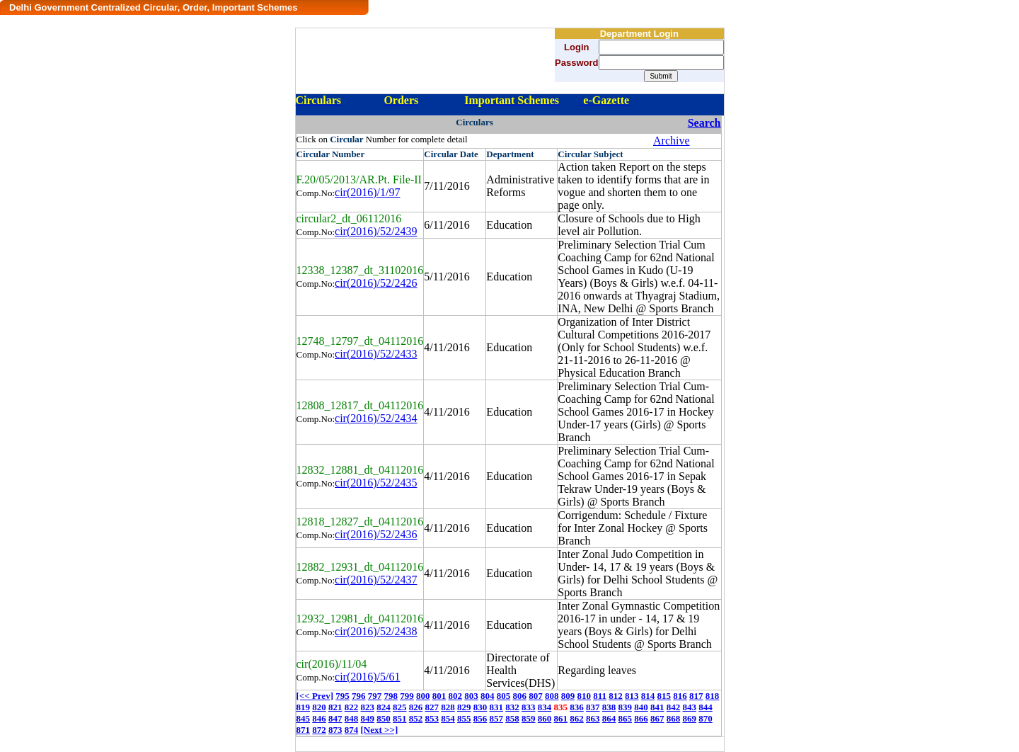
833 (529, 707)
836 (577, 707)
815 (664, 695)
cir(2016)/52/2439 (376, 231)
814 (648, 695)
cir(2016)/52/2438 (376, 631)
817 (696, 695)
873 (335, 729)
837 (593, 707)
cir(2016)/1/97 (367, 192)
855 (464, 718)
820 (319, 707)
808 (552, 695)
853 (432, 718)
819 (304, 707)
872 (319, 729)
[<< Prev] (315, 695)
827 (432, 707)
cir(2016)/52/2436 (376, 534)
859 (529, 718)
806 (519, 695)
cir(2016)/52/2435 (376, 483)
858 (512, 718)
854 (448, 718)
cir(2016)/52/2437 (376, 580)
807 (536, 695)
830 (480, 707)
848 (352, 718)
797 (375, 695)
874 (352, 729)
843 (690, 707)
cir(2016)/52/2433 (376, 354)
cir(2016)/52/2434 (376, 418)
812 (616, 695)
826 (416, 707)
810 (584, 695)
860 (545, 718)
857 (497, 718)
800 (423, 695)
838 (609, 707)
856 (480, 718)
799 (407, 695)
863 (593, 718)
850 (383, 718)
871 (304, 729)
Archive (671, 141)
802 (455, 695)
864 (609, 718)
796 (359, 695)
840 (641, 707)
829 (464, 707)
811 (599, 695)
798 (391, 695)
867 (657, 718)
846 (319, 718)
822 (352, 707)
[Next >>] (379, 729)
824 (383, 707)
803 (471, 695)
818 (713, 695)
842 (674, 707)
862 (577, 718)
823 (368, 707)
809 (568, 695)
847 (335, 718)
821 (335, 707)
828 (448, 707)
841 (657, 707)
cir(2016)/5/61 (367, 677)
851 (400, 718)
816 (680, 695)
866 (641, 718)
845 (304, 718)
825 (400, 707)
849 (368, 718)
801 (439, 695)
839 (625, 707)
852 (416, 718)
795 (342, 695)
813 (632, 695)
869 (690, 718)
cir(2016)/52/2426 (376, 283)
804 (487, 695)
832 (512, 707)
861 (561, 718)
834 (545, 707)
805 (504, 695)
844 (705, 707)
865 (625, 718)
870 (705, 718)
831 (497, 707)
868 (674, 718)
